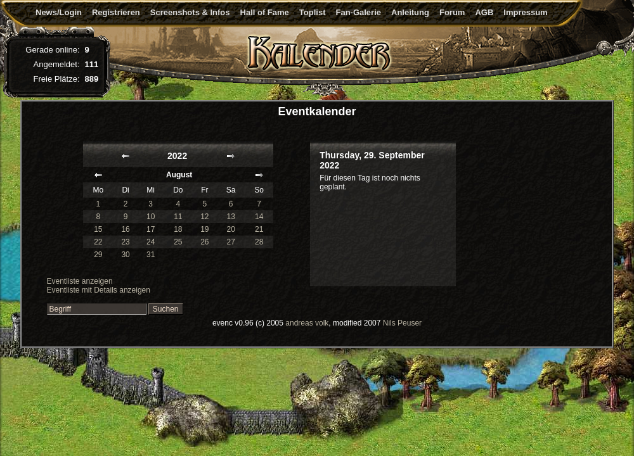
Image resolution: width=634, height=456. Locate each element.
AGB (484, 12)
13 (231, 216)
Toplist (312, 12)
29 (98, 254)
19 (204, 229)
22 (98, 242)
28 (259, 242)
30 (125, 254)
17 (150, 229)
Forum (452, 12)
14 (259, 216)
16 (125, 229)
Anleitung (410, 12)
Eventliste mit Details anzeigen (98, 290)
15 (98, 229)
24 (150, 242)
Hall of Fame (264, 12)
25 (178, 242)
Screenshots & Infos (190, 12)
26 (204, 242)
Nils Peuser (402, 323)
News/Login (59, 12)
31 (150, 254)
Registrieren (116, 12)
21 (259, 229)
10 (150, 216)
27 (231, 242)
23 (125, 242)
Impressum (525, 12)
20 (231, 229)
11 (178, 216)
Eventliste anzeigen (80, 281)
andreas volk (306, 323)
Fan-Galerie (358, 12)
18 (178, 229)
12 (204, 216)
